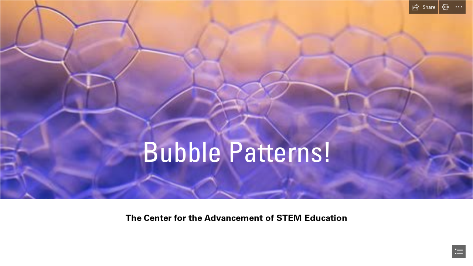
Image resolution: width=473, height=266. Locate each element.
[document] (236, 133)
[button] (423, 7)
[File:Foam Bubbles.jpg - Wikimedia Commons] (236, 100)
